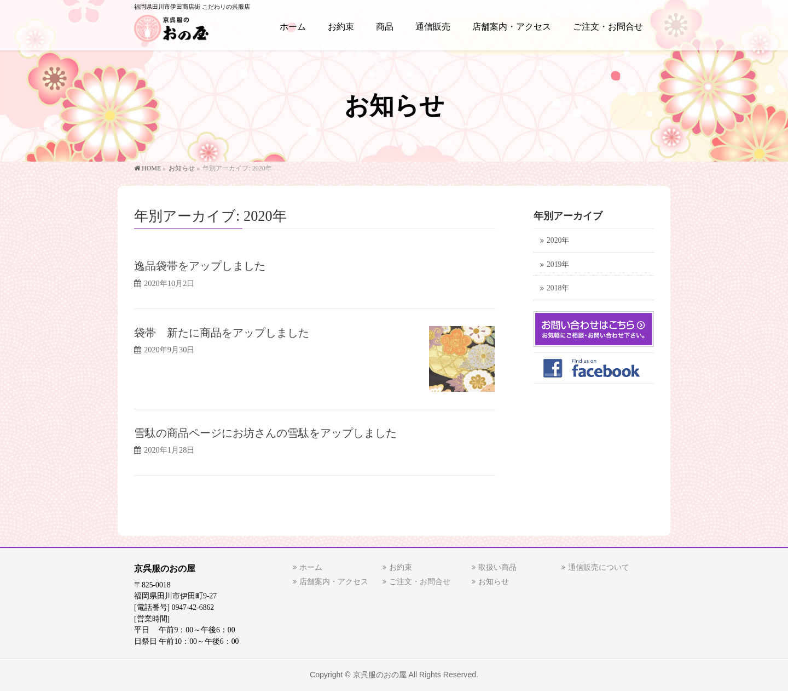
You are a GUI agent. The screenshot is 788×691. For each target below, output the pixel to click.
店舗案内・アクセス (333, 582)
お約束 (400, 567)
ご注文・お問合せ (419, 582)
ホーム (310, 567)
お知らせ (493, 582)
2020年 (558, 240)
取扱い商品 (497, 567)
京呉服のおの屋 (380, 674)
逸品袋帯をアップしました (199, 266)
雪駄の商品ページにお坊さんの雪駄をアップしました (265, 433)
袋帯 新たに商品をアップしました (221, 333)
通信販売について (598, 567)
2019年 (558, 264)
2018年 (558, 288)
